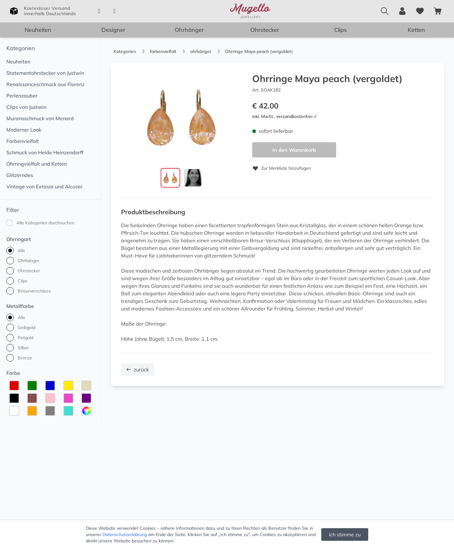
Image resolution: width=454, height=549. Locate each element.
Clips (340, 29)
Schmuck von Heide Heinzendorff (44, 152)
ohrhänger (200, 51)
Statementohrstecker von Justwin (45, 73)
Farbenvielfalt (22, 141)
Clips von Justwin (26, 107)
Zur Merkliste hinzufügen (281, 168)
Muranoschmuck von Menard (40, 118)
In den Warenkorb (294, 150)
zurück (137, 370)
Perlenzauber (22, 95)
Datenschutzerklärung (124, 534)
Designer (113, 29)
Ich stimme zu (345, 534)
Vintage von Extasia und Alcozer (44, 186)
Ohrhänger (189, 29)
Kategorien (20, 48)
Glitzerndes (19, 175)
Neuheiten (38, 29)
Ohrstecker (264, 29)
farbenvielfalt (163, 51)
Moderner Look (23, 130)
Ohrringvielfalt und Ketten (36, 164)
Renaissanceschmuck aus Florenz (45, 84)
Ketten (416, 29)
